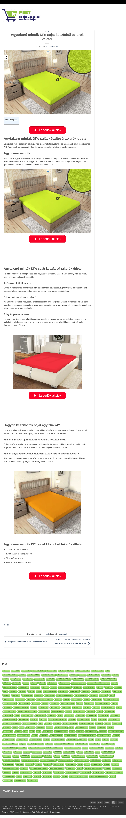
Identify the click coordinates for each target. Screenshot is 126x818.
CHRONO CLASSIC (81, 697)
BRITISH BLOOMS (93, 677)
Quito (14, 730)
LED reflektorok (114, 722)
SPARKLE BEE (78, 681)
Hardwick (49, 746)
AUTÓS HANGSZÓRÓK (58, 809)
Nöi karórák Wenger (78, 758)
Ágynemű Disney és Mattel (87, 738)
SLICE (116, 677)
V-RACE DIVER (8, 701)
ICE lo (61, 673)
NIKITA (6, 681)
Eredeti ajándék (51, 673)
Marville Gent (52, 685)
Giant (32, 734)
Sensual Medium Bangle (72, 750)
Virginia (18, 734)
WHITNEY (20, 766)
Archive (82, 677)
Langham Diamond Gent (21, 709)
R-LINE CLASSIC (58, 714)
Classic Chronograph (102, 705)
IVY (108, 673)
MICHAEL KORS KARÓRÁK (54, 750)
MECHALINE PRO (9, 714)
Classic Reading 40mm (116, 734)
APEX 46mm (77, 709)
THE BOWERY (24, 689)
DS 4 (94, 722)
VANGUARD (117, 693)
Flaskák (65, 778)
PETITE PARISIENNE (83, 673)
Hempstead (40, 730)
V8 (113, 746)
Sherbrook (18, 754)
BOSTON (118, 689)
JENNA (22, 677)
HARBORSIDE (95, 746)
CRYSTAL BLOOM (9, 738)
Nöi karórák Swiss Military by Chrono (99, 685)
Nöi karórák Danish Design (30, 762)
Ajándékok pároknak (58, 742)
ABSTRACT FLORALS (64, 681)
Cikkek (47, 31)
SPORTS (43, 722)
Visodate (38, 766)
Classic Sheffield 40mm (111, 701)
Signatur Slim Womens (36, 750)
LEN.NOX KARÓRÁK (97, 750)
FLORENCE (16, 685)
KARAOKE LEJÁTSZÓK (28, 809)
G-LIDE (53, 689)
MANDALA (102, 730)
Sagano (23, 746)
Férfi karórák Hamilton (65, 762)
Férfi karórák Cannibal (81, 762)
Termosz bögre (104, 718)
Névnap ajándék (22, 742)
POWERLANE (74, 693)
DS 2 (40, 726)
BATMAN (34, 722)
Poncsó (115, 685)
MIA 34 (79, 770)
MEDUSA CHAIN (27, 718)
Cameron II (95, 693)
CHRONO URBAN (84, 722)
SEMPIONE (80, 718)
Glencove (6, 730)
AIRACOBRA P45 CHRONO (114, 774)
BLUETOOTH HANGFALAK (76, 811)
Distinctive (48, 758)
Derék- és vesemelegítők (64, 697)
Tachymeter (7, 709)
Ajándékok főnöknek (9, 722)
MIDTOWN (31, 701)
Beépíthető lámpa (9, 742)
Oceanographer (37, 758)
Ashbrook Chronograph (56, 770)
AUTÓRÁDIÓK (44, 811)
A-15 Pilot (108, 689)
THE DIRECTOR (69, 754)
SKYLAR (79, 734)
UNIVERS (103, 697)
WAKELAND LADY (98, 673)
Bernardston (7, 754)
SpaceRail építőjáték (10, 689)
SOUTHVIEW (33, 782)
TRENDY (47, 766)
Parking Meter (76, 701)
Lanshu (34, 709)
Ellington (36, 774)
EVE (39, 734)
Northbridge (48, 754)
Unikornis (83, 742)
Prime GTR (35, 705)
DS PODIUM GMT (82, 746)
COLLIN (48, 726)
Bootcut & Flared (20, 782)
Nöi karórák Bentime (106, 758)
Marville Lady (27, 681)
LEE (25, 734)
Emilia (85, 750)
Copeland (96, 709)
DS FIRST (58, 754)
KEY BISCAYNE (8, 766)
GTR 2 (60, 718)
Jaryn (119, 709)
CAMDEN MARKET (108, 709)
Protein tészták (92, 718)
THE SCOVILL (96, 762)
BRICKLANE (7, 718)
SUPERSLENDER (38, 673)
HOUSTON (70, 770)
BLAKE (111, 730)
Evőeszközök (66, 709)
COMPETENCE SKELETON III (26, 714)
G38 (5, 693)
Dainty (79, 754)
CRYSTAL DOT (79, 714)
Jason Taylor (89, 705)
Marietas (107, 770)
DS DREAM (25, 758)
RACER (114, 705)
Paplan (112, 778)
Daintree (72, 722)
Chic (98, 754)
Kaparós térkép (72, 742)
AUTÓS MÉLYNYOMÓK (78, 809)
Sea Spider (54, 705)
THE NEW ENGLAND (87, 726)
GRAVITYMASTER (24, 738)
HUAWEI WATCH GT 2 (67, 705)
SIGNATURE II (50, 697)
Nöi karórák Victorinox (78, 685)
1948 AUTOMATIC (61, 730)
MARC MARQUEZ (108, 754)
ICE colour (39, 697)
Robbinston (117, 726)
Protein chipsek (64, 685)
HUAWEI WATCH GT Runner (58, 722)
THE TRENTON (26, 774)
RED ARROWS (23, 722)
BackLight (27, 778)
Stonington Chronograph (11, 770)
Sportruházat (35, 689)
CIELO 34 (119, 750)
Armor (57, 746)
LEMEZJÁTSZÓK (94, 809)
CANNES (6, 685)
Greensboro (117, 762)
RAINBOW (51, 681)
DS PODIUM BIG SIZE (10, 746)
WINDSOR (16, 697)
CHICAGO (22, 693)
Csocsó (47, 742)
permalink (63, 637)
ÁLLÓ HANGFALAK (94, 811)
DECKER (31, 746)
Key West (114, 742)
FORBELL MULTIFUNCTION (93, 770)
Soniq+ (99, 714)
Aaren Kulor (22, 750)
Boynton (27, 754)
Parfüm (35, 738)
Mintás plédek (8, 782)
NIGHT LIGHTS (27, 697)
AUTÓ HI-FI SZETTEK (111, 809)
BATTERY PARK (97, 774)
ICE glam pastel (62, 677)
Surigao (34, 685)
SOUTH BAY (69, 718)
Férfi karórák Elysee (61, 734)
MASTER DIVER (89, 689)
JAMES (106, 742)
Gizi (57, 46)
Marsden (13, 693)
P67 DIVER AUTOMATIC (44, 701)
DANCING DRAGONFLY (109, 681)
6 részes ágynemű (71, 738)
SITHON (57, 726)
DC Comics (103, 722)
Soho (87, 766)
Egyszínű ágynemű (56, 738)
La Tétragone (47, 734)
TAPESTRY (16, 673)
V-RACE (87, 709)
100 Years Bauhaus (65, 689)
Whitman (115, 766)
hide (15, 120)
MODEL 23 (66, 758)
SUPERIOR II (106, 693)
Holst (39, 693)
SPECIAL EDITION (72, 774)
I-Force (80, 705)
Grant (91, 742)
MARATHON (89, 754)
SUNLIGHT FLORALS (10, 677)
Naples (16, 774)
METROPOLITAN (82, 730)
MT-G (19, 778)
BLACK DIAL (106, 677)
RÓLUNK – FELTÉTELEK (13, 793)
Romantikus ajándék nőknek (98, 778)
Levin (111, 697)
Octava (67, 701)
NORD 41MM (59, 774)
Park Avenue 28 (58, 766)
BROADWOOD (109, 714)
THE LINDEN (54, 709)
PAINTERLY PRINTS (92, 681)
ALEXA (93, 730)
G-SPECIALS (47, 778)
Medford (106, 766)
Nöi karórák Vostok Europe (11, 762)
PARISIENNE (70, 766)
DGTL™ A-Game (68, 746)
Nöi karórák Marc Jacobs (48, 762)
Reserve (45, 705)
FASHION (29, 766)
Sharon (57, 758)
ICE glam (69, 673)
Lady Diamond (16, 681)
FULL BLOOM (96, 766)
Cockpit (100, 689)
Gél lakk (45, 689)
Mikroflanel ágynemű (104, 738)
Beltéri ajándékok (9, 778)
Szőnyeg (116, 738)
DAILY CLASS (47, 774)
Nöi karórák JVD (92, 758)
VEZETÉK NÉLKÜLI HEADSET (26, 811)
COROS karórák (23, 705)
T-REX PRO (20, 701)
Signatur (107, 726)
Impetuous (109, 750)
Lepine (26, 685)
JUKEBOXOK (43, 809)
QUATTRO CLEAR (34, 677)
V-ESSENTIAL (40, 718)
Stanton (16, 758)
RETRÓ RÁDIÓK (58, 811)
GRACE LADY (8, 734)
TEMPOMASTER (44, 714)
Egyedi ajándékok (36, 742)
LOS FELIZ (51, 718)
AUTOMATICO (85, 774)
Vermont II (7, 774)
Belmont (40, 746)
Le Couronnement (91, 734)
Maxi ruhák (44, 738)
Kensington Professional (70, 726)
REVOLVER (63, 693)
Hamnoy (31, 693)
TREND (50, 730)
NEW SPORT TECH (9, 705)
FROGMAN (77, 689)
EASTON (105, 746)
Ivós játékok (115, 718)
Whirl (72, 734)
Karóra (56, 778)
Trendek (6, 673)
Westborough (36, 754)
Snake (17, 718)
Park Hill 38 (117, 770)
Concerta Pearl (39, 681)
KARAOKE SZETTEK (9, 809)
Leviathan (103, 734)
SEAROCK (26, 673)
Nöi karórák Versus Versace (11, 726)
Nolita (80, 766)
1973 (21, 730)
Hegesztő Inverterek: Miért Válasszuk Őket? (25, 644)
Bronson (99, 726)
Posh (71, 730)
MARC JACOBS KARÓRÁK (38, 770)
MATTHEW (94, 697)
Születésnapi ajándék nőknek (79, 778)
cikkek (6, 627)
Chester (69, 714)
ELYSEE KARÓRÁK (9, 750)
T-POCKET (30, 730)
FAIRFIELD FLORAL (48, 677)
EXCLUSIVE (43, 709)
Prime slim (90, 714)
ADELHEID (107, 762)
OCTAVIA (73, 677)
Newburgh (7, 758)
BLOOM (42, 685)
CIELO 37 (24, 770)
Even (98, 742)
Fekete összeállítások (29, 726)
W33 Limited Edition (50, 693)
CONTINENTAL (96, 701)
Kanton (86, 701)
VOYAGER (85, 693)
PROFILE (58, 701)
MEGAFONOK (7, 811)
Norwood (36, 778)
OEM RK (6, 697)
